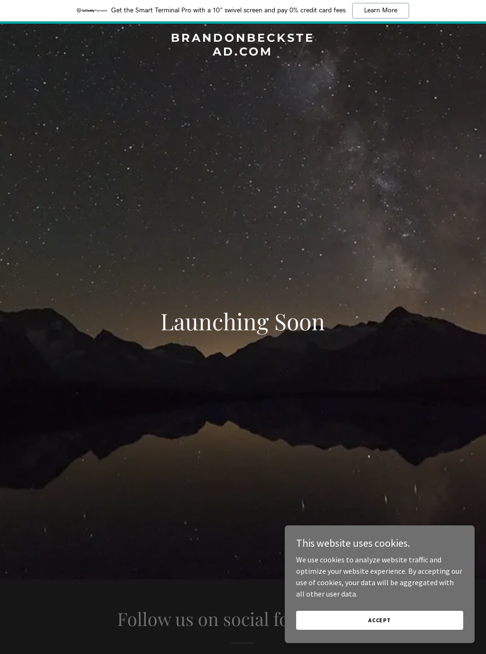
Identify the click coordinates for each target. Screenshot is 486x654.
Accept (379, 620)
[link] (242, 52)
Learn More (380, 10)
